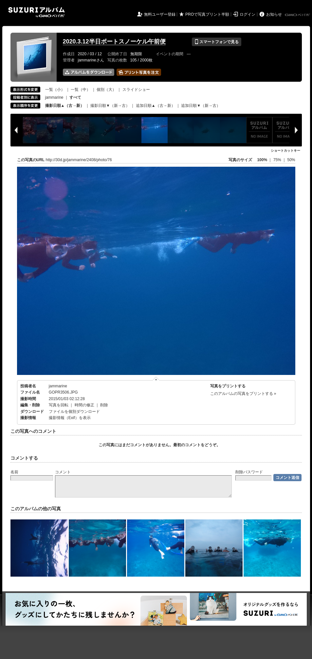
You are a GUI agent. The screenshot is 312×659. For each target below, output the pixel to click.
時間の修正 (84, 405)
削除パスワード (249, 472)
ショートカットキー (285, 150)
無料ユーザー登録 (159, 14)
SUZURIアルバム (36, 12)
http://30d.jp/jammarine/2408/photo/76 (79, 160)
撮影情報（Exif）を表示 (70, 417)
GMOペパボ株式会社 (298, 15)
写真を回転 (58, 405)
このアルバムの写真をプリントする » (243, 393)
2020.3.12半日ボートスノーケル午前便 (114, 41)
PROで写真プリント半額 (207, 14)
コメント (63, 472)
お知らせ (274, 14)
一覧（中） (80, 89)
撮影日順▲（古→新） (64, 105)
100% (262, 160)
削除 (104, 405)
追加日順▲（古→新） (155, 105)
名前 (14, 472)
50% (291, 160)
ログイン (247, 14)
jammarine (54, 97)
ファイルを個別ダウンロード (74, 411)
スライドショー (136, 89)
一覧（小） (55, 89)
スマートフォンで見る (216, 42)
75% (277, 160)
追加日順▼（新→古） (200, 105)
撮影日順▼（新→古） (110, 105)
